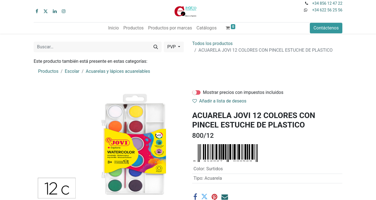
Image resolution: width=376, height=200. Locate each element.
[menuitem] (113, 28)
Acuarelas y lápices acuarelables (118, 71)
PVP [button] (172, 46)
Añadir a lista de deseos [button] (219, 101)
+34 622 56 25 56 (327, 10)
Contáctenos (326, 28)
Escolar (72, 71)
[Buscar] (156, 47)
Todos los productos (212, 43)
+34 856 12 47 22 (327, 3)
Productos (48, 71)
